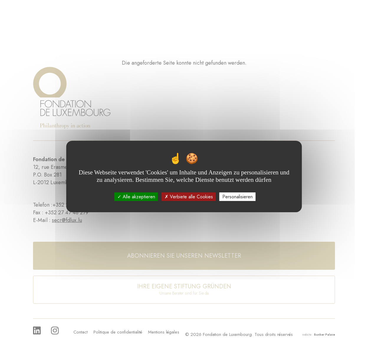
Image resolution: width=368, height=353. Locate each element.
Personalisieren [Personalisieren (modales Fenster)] (237, 196)
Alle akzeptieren (136, 196)
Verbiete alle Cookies (189, 196)
